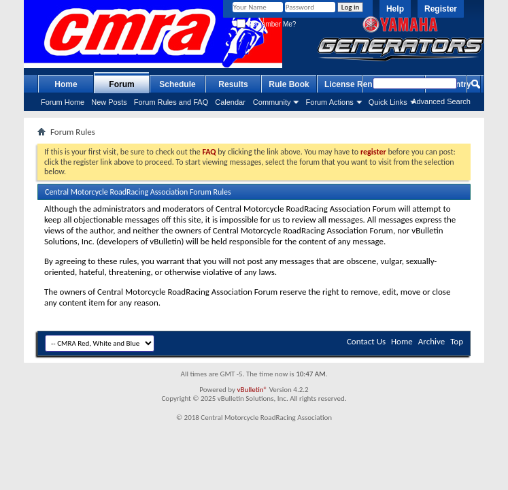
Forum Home (62, 102)
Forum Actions (329, 102)
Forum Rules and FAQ (171, 102)
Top (456, 341)
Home (65, 84)
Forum (121, 84)
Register (440, 9)
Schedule (177, 84)
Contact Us (366, 341)
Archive (431, 341)
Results (233, 84)
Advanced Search (441, 101)
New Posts (109, 102)
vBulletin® (252, 389)
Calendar (230, 102)
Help (395, 9)
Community (272, 102)
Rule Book (289, 84)
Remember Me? (266, 24)
